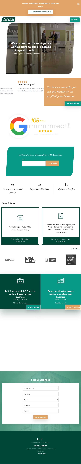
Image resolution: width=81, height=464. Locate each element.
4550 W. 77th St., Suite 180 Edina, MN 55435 (39, 449)
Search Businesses (40, 417)
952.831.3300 (40, 446)
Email (23, 159)
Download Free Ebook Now (42, 12)
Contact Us (40, 451)
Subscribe (54, 163)
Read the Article (74, 307)
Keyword (26, 411)
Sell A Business (74, 103)
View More (76, 249)
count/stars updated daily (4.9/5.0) (45, 134)
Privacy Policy (42, 453)
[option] (22, 89)
